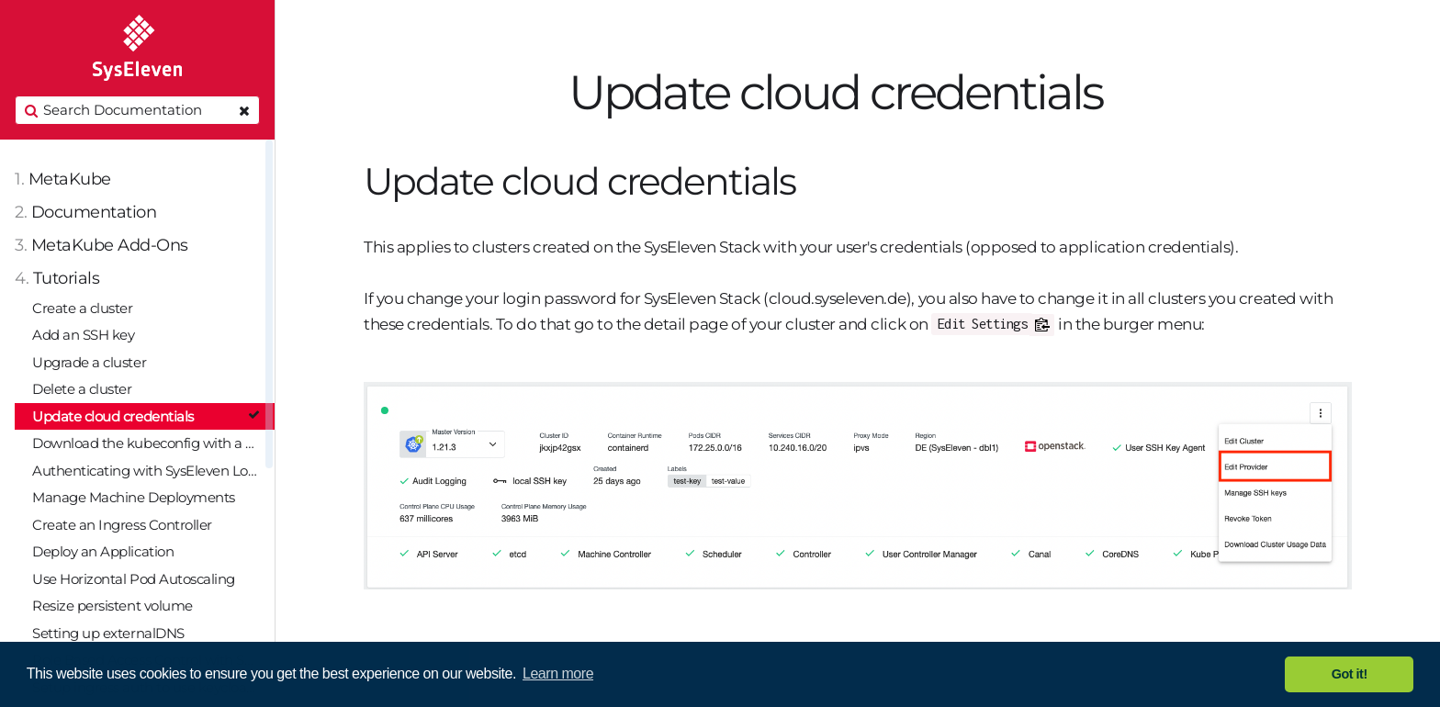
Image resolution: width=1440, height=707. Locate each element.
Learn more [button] (558, 673)
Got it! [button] (1349, 674)
